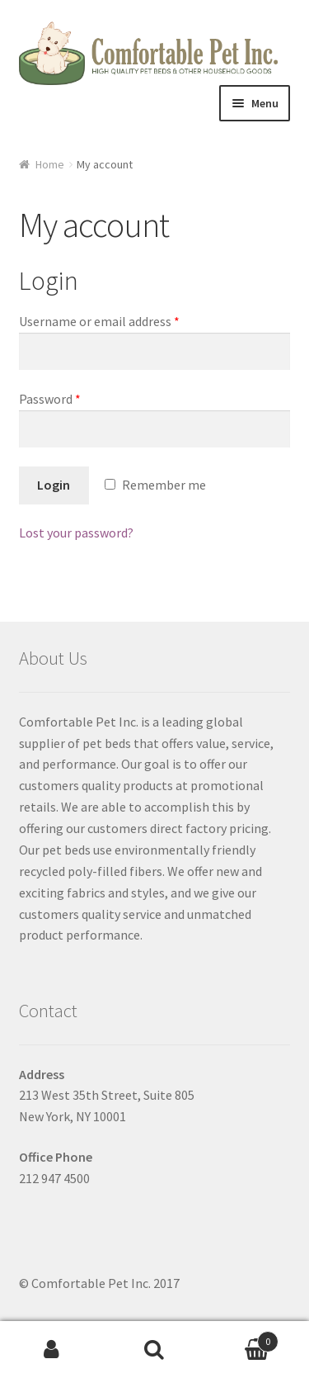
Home (49, 164)
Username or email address (99, 321)
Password (50, 399)
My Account (51, 1350)
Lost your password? (76, 532)
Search (154, 1350)
